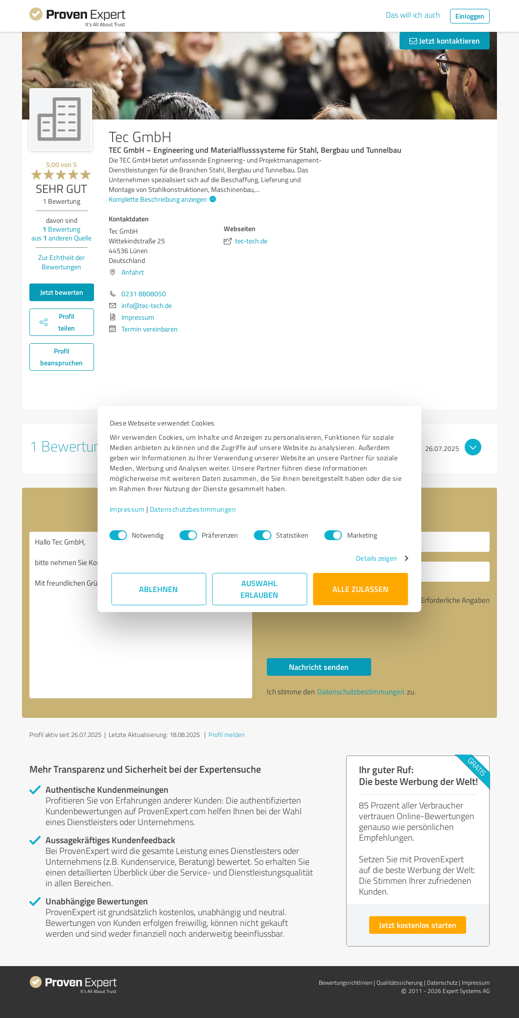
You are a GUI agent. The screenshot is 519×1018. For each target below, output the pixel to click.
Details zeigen (374, 558)
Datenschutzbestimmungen (194, 509)
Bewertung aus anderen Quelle (61, 233)
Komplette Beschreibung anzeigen (161, 199)
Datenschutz (442, 982)
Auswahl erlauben (260, 588)
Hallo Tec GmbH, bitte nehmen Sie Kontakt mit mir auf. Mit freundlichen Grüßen (140, 615)
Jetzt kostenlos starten (417, 924)
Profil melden (227, 734)
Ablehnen (159, 588)
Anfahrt (132, 272)
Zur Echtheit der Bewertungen (61, 262)
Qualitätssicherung (400, 982)
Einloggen (469, 16)
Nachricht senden (319, 666)
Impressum (128, 509)
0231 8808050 (143, 293)
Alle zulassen (360, 588)
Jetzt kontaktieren (444, 40)
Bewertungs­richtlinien (345, 982)
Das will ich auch (413, 14)
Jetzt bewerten (61, 292)
